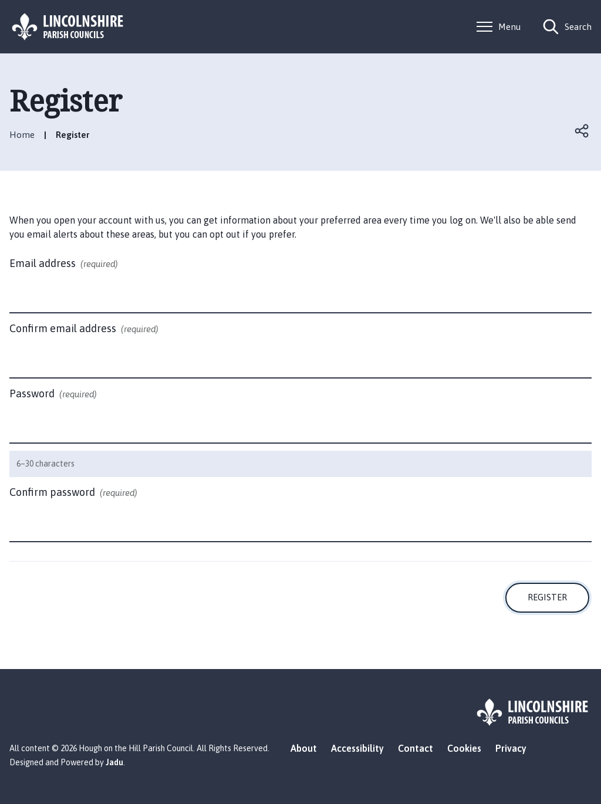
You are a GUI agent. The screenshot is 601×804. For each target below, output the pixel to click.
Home (22, 135)
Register (547, 597)
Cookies (464, 748)
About (304, 748)
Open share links (582, 131)
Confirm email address (83, 329)
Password (53, 394)
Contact (415, 748)
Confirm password (73, 493)
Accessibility (357, 748)
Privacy (510, 748)
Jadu (114, 762)
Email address (63, 264)
